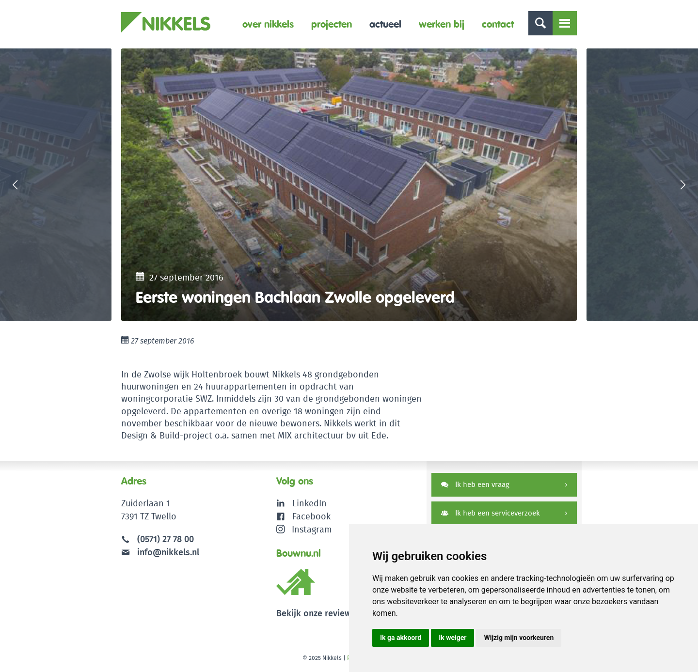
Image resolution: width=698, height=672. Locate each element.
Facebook (311, 516)
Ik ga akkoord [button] (400, 637)
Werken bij (441, 24)
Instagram (304, 529)
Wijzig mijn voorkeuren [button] (519, 637)
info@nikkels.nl (160, 552)
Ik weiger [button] (452, 637)
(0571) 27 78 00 (165, 539)
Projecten (331, 24)
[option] (349, 184)
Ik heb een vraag (475, 484)
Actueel (385, 24)
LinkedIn (309, 503)
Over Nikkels (268, 24)
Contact (498, 24)
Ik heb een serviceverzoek (490, 513)
